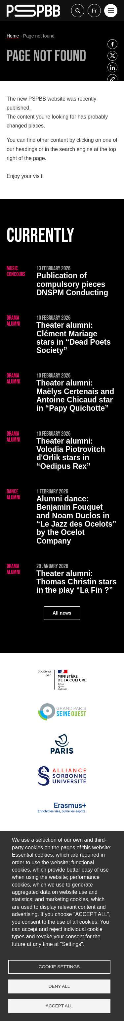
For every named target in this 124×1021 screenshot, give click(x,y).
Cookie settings (59, 966)
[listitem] (112, 44)
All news (62, 613)
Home (13, 36)
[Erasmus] (62, 816)
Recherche (77, 10)
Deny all (59, 986)
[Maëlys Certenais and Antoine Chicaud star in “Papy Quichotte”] (62, 393)
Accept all (59, 1005)
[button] (110, 10)
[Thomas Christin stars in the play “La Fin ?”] (62, 579)
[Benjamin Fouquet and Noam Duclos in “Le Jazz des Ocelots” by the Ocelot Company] (62, 518)
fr (94, 11)
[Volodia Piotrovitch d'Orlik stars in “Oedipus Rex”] (62, 451)
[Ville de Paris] (62, 752)
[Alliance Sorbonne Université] (62, 784)
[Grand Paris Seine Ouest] (62, 720)
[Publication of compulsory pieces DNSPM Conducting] (62, 282)
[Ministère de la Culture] (62, 688)
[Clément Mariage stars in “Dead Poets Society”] (62, 335)
